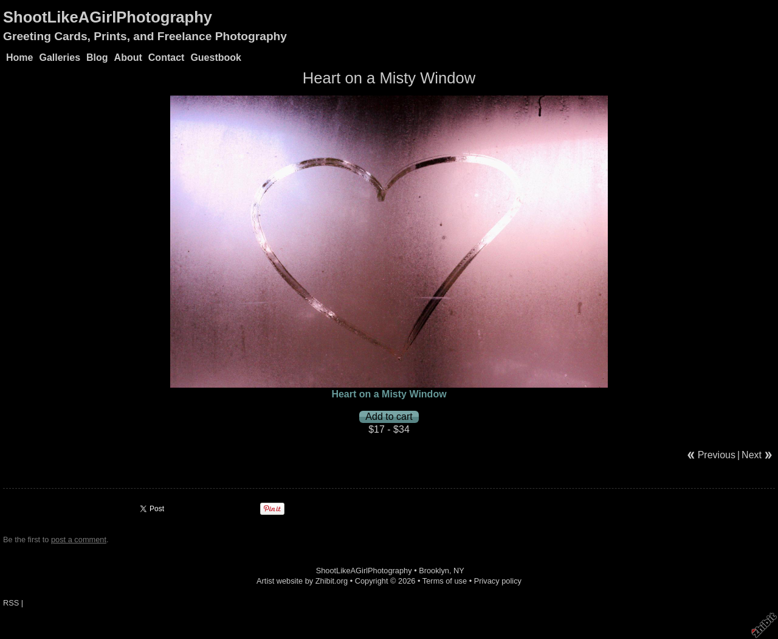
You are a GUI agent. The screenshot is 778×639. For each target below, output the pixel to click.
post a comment (78, 539)
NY (458, 570)
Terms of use (444, 580)
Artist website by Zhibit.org (302, 580)
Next (752, 455)
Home (19, 57)
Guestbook (215, 57)
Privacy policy (498, 580)
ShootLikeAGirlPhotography (107, 17)
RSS (11, 602)
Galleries (59, 57)
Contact (166, 57)
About (128, 57)
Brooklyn (434, 570)
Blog (97, 57)
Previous (716, 455)
